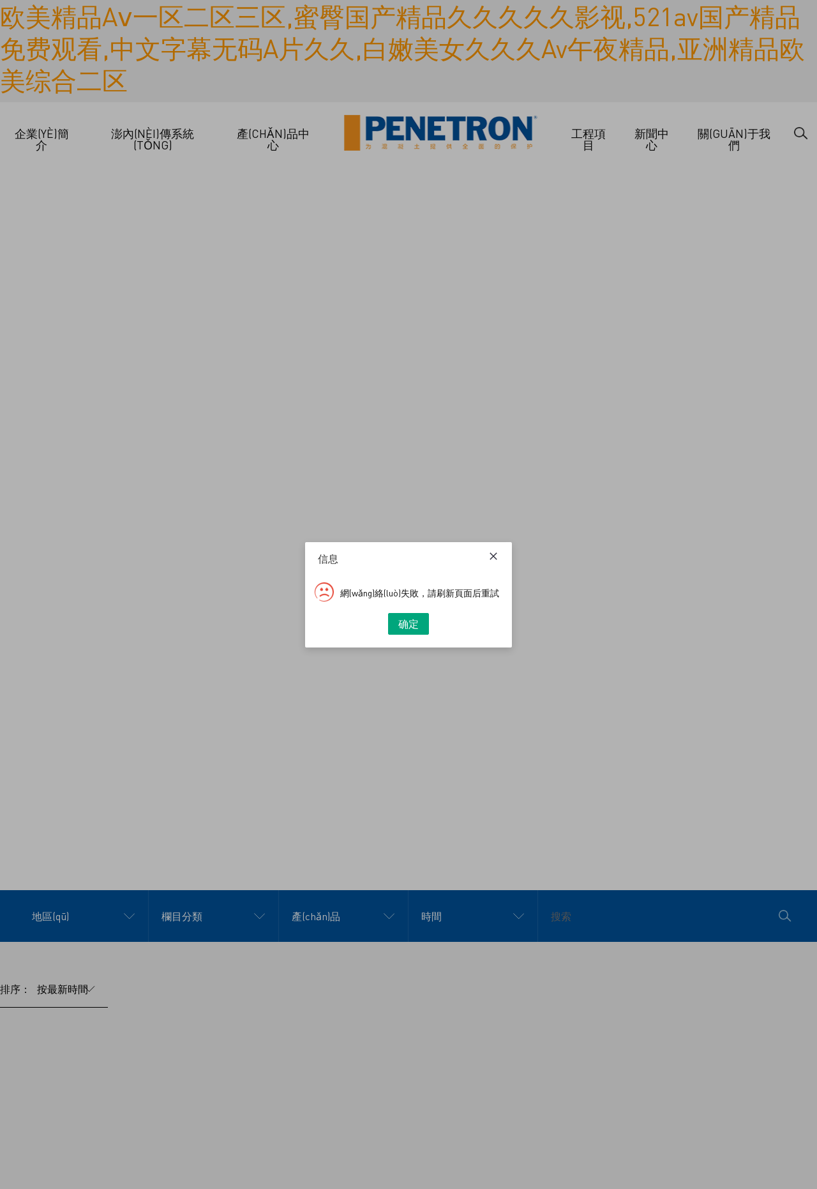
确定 (408, 623)
